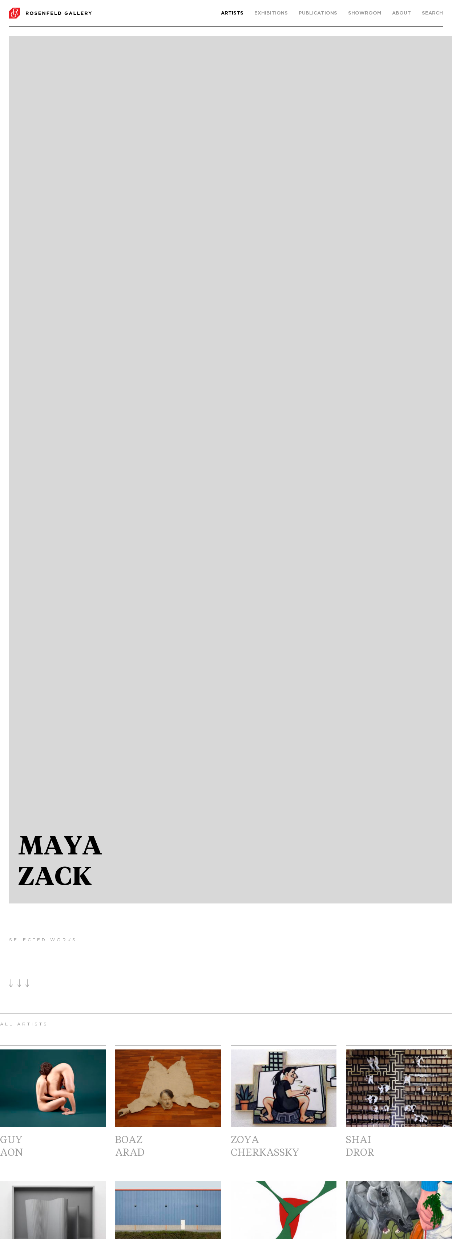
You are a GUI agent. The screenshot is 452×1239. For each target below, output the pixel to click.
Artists (232, 13)
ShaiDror (399, 1103)
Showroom (364, 13)
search (432, 13)
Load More (19, 983)
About (401, 13)
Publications (318, 13)
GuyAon (53, 1103)
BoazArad (168, 1103)
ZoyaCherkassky (284, 1103)
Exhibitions (271, 13)
